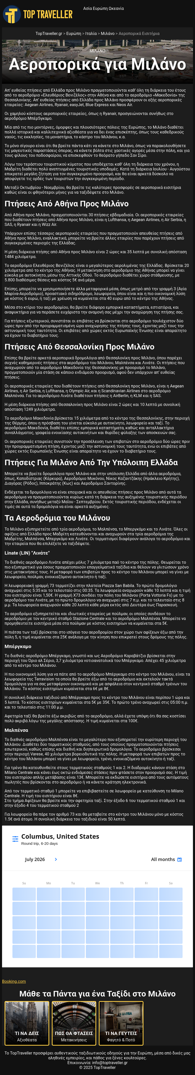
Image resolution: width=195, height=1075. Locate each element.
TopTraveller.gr (49, 33)
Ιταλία (91, 33)
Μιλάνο (108, 33)
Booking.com (14, 981)
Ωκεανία (116, 8)
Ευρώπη (100, 8)
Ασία (87, 8)
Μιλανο (97, 51)
